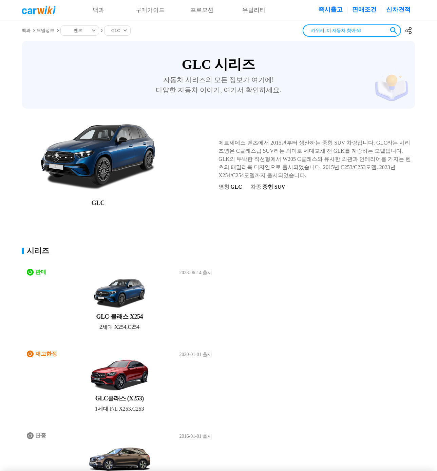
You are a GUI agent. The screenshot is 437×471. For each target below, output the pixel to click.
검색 (393, 30)
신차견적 (398, 9)
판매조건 (364, 9)
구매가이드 (150, 10)
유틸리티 (254, 10)
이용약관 (79, 377)
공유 (408, 30)
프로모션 (202, 10)
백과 (98, 10)
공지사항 (146, 377)
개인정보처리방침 (113, 377)
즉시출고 (330, 9)
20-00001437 (349, 437)
